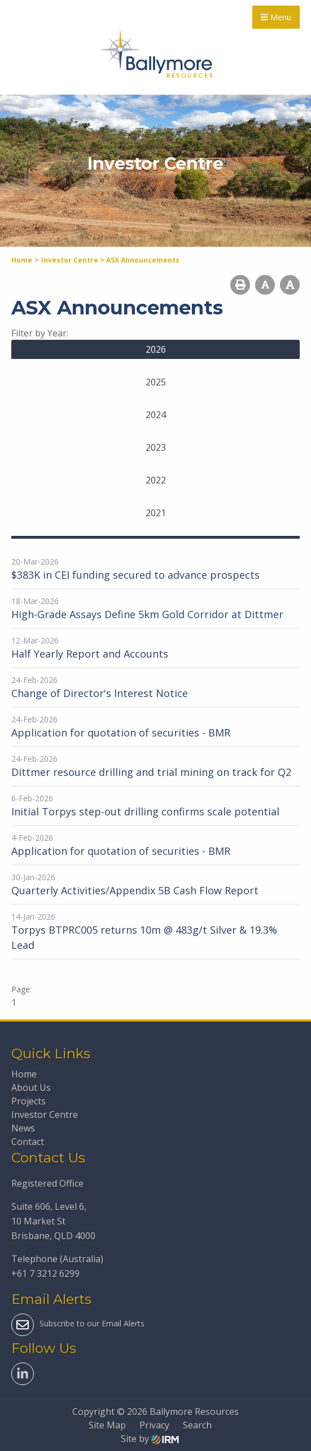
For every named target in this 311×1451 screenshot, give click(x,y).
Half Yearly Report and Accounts (89, 653)
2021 (156, 513)
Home (24, 1074)
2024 (156, 415)
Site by (150, 1438)
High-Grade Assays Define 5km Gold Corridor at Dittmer (147, 614)
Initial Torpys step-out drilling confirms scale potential (145, 811)
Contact (27, 1141)
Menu (276, 17)
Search (197, 1425)
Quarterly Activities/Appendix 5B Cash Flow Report (135, 890)
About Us (31, 1087)
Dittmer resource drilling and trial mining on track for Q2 (151, 772)
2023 (156, 447)
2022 (156, 480)
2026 (156, 349)
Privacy (154, 1425)
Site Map (107, 1425)
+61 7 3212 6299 (45, 1273)
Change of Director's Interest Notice (99, 693)
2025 (156, 382)
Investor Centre (44, 1114)
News (23, 1128)
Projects (28, 1101)
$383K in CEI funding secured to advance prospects (135, 575)
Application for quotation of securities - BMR (120, 732)
